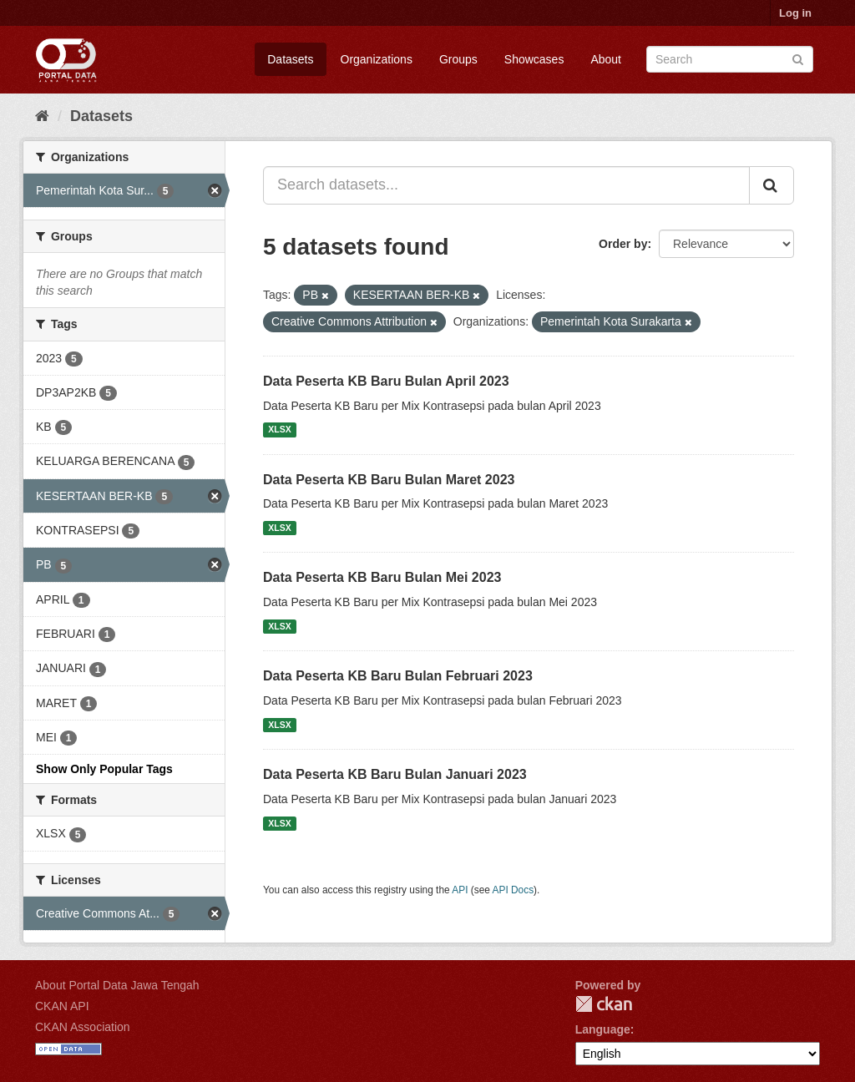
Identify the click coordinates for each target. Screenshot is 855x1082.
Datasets (290, 59)
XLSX (279, 430)
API (460, 890)
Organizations (376, 59)
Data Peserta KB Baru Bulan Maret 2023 (388, 480)
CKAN (603, 1004)
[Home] (42, 116)
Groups (458, 59)
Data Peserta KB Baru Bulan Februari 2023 (398, 676)
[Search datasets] (729, 59)
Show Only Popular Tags (104, 769)
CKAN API (62, 1006)
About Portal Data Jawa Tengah (117, 985)
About (605, 59)
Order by (623, 243)
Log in (795, 13)
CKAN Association (82, 1027)
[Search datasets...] (506, 185)
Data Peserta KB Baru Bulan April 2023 (386, 381)
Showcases (534, 59)
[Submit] (798, 58)
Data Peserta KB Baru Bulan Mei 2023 (382, 577)
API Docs (513, 890)
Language (602, 1029)
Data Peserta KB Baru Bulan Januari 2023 (395, 774)
